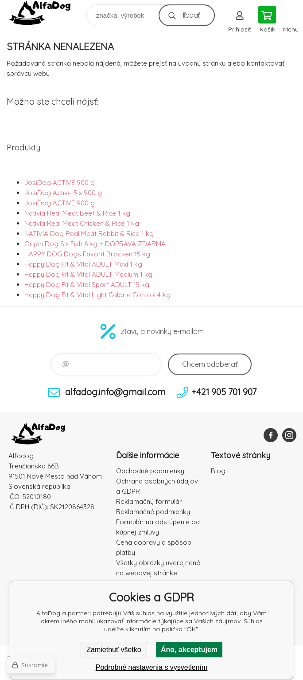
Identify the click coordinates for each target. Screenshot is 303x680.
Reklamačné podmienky (153, 511)
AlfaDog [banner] (46, 13)
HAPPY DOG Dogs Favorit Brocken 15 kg (87, 254)
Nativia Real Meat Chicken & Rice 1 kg (81, 223)
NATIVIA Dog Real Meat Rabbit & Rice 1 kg (89, 233)
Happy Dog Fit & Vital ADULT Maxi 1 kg (83, 264)
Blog (218, 471)
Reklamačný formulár (149, 501)
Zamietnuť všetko (113, 649)
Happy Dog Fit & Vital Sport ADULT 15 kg (86, 284)
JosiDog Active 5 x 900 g (63, 193)
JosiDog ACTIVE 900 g (59, 182)
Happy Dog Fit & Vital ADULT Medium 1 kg (88, 274)
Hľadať (189, 15)
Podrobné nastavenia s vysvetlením (152, 667)
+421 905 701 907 (223, 391)
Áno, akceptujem (189, 649)
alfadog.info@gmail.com (115, 391)
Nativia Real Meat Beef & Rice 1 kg (77, 213)
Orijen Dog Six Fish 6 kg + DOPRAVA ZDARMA (95, 244)
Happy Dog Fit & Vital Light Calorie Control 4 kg (97, 295)
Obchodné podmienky (150, 471)
